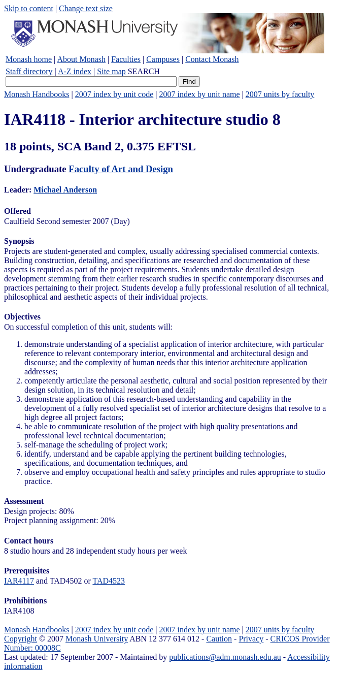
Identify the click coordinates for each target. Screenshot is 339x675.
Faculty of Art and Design (121, 169)
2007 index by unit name (199, 94)
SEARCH (144, 71)
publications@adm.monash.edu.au (225, 657)
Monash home (29, 59)
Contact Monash (212, 59)
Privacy (251, 638)
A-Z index (74, 71)
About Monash (81, 59)
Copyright (20, 638)
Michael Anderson (65, 189)
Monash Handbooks (36, 94)
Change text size (86, 8)
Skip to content (28, 8)
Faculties (126, 59)
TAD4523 (108, 580)
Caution (219, 638)
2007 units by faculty (280, 94)
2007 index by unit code (114, 94)
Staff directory (29, 71)
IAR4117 (19, 580)
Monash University (96, 638)
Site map (111, 71)
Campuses (163, 59)
